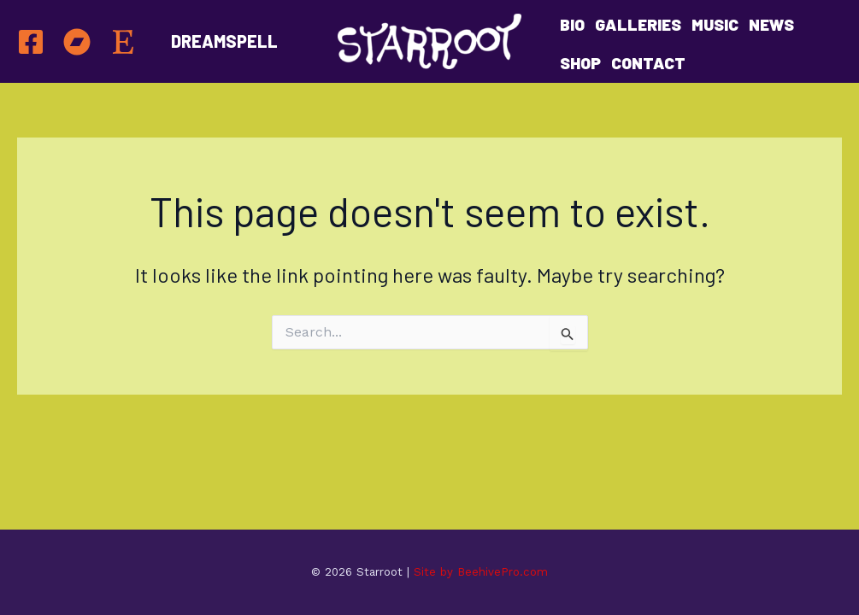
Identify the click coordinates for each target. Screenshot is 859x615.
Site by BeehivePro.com (481, 571)
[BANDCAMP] (77, 42)
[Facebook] (30, 42)
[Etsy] (123, 42)
